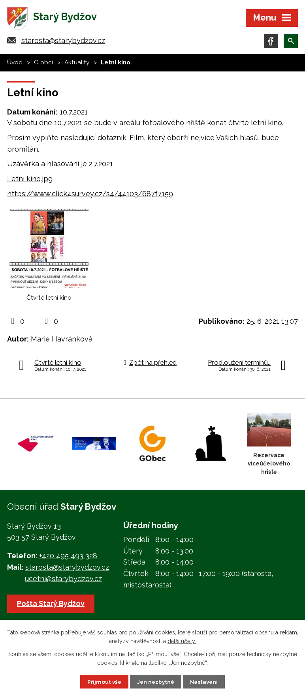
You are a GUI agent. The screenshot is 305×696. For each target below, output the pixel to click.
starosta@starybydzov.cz (63, 42)
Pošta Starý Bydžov (51, 605)
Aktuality (76, 64)
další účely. (182, 641)
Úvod (15, 64)
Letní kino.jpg (30, 180)
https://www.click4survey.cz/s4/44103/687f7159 (90, 195)
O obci (43, 64)
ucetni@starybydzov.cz (63, 580)
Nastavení (205, 681)
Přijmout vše (103, 681)
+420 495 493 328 (68, 557)
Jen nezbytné (155, 681)
